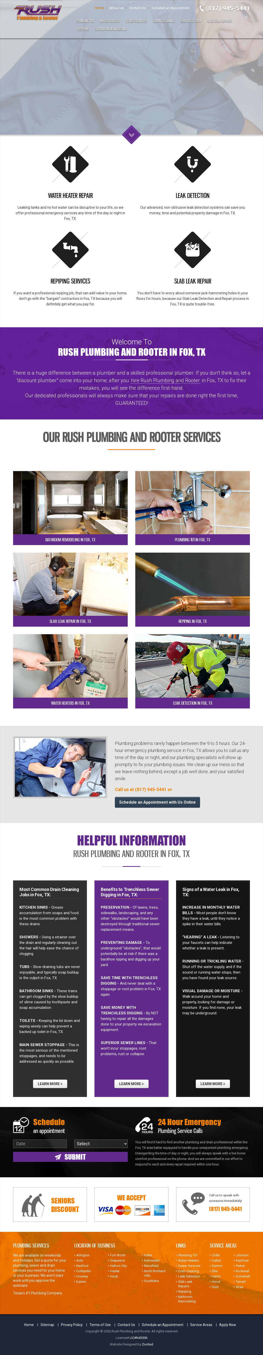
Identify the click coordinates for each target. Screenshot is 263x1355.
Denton (217, 1266)
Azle (79, 1260)
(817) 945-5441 (228, 8)
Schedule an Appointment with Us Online (157, 802)
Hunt (215, 1287)
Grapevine (117, 1260)
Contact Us (137, 8)
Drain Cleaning (163, 20)
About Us (116, 8)
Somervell (243, 1276)
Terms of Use (100, 1325)
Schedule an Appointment (170, 8)
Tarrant (241, 1281)
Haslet (114, 1271)
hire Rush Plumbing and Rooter (165, 380)
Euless (81, 1281)
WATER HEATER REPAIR (70, 195)
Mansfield (151, 1266)
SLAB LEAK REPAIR (192, 281)
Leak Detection (190, 20)
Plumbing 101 (85, 20)
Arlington (83, 1255)
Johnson (242, 1255)
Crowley (82, 1276)
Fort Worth (117, 1255)
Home (99, 8)
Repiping (83, 28)
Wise (239, 1287)
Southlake (151, 1281)
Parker (240, 1266)
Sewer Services (136, 20)
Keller (148, 1255)
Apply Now (227, 1325)
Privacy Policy (72, 1325)
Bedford (82, 1266)
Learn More (50, 1084)
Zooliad (147, 1344)
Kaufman (242, 1260)
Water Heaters (110, 20)
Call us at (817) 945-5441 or (143, 789)
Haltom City (118, 1266)
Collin (216, 1255)
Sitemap (47, 1325)
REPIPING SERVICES (70, 281)
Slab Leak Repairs (219, 20)
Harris (216, 1276)
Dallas (216, 1260)
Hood (216, 1281)
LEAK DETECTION (193, 195)
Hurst (114, 1276)
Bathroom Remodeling (110, 28)
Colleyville (83, 1271)
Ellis (215, 1271)
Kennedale (151, 1260)
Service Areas (201, 1325)
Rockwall (242, 1271)
